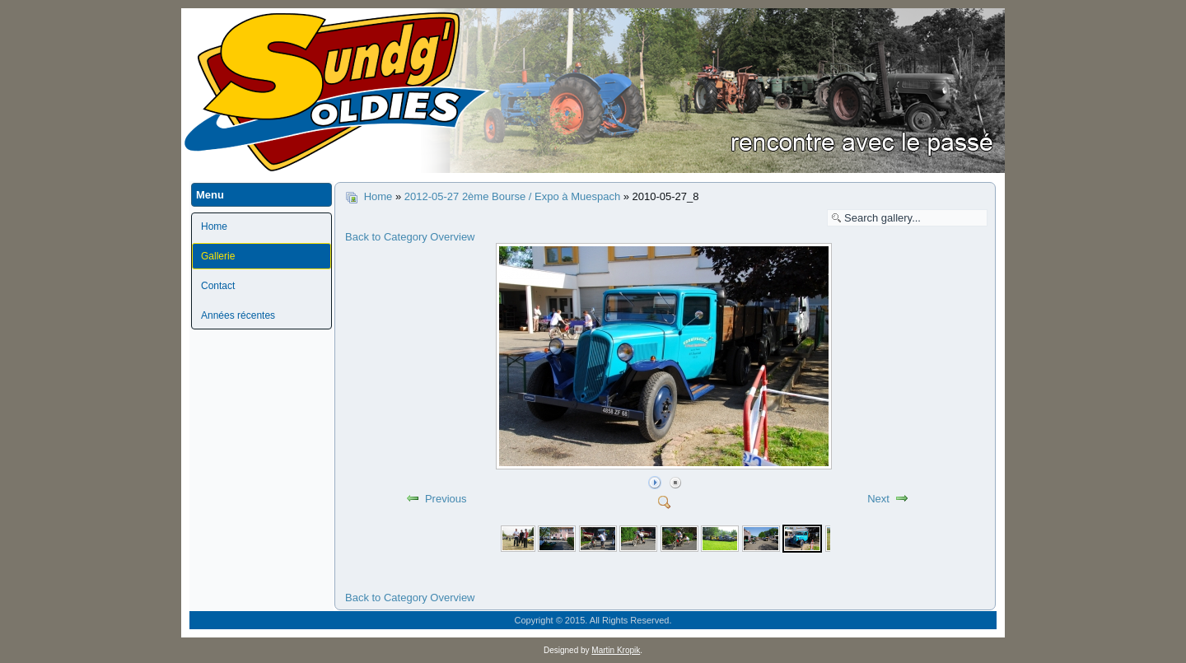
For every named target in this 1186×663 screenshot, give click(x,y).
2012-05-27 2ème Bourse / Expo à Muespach (513, 196)
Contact (218, 286)
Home (214, 226)
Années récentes (238, 315)
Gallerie (218, 256)
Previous (446, 499)
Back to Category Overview (410, 237)
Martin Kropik (615, 650)
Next (878, 499)
